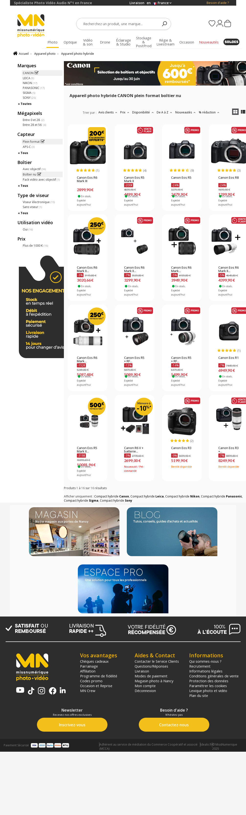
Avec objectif (34, 169)
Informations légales (206, 671)
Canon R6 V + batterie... (133, 449)
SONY (29, 98)
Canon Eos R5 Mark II (134, 179)
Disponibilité (143, 112)
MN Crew (87, 690)
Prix (125, 112)
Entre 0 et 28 (33, 120)
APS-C (29, 147)
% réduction (210, 112)
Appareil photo (45, 54)
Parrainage (89, 666)
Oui (28, 229)
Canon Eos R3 (181, 448)
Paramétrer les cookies (208, 685)
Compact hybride (111, 496)
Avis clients (108, 112)
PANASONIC (34, 88)
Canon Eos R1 (228, 358)
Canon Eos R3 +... (228, 449)
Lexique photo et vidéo (208, 690)
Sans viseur (32, 207)
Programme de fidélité (98, 675)
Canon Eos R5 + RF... (134, 359)
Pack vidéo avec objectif (41, 179)
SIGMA (29, 93)
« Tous (23, 153)
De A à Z (165, 112)
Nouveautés (186, 112)
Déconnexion (145, 690)
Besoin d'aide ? (218, 3)
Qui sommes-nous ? (205, 661)
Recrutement (200, 666)
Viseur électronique (39, 202)
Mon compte (145, 685)
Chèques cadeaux (94, 661)
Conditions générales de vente (214, 675)
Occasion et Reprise (96, 685)
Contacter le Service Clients (157, 661)
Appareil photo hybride (77, 54)
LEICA (28, 78)
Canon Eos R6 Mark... (181, 269)
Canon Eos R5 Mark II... (87, 449)
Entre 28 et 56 (34, 125)
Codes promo (91, 680)
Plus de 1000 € (35, 245)
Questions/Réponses (151, 666)
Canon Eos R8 (228, 178)
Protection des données (208, 680)
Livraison (142, 671)
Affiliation (87, 671)
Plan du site (198, 695)
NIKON (30, 83)
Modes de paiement (151, 675)
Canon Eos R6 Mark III (87, 179)
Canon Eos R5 (181, 178)
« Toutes (25, 104)
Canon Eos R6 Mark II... (87, 269)
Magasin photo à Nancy (154, 680)
